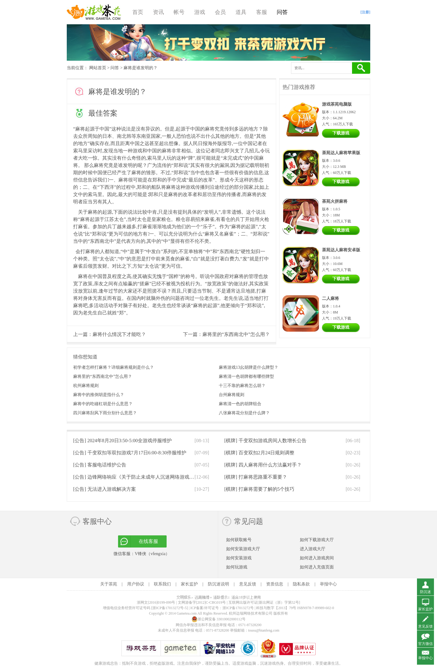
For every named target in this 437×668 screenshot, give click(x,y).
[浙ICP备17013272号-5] (169, 608)
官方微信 (425, 644)
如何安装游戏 (239, 558)
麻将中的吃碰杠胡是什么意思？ (103, 404)
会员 (220, 12)
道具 (240, 12)
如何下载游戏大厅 (317, 539)
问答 (282, 12)
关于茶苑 (108, 584)
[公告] (122, 440)
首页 (137, 12)
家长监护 (189, 584)
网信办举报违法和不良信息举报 (201, 625)
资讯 (158, 12)
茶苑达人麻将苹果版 (341, 153)
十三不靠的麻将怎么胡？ (242, 385)
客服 (261, 12)
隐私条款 (301, 584)
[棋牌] (265, 440)
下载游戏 (340, 133)
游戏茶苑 (94, 12)
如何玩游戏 (236, 567)
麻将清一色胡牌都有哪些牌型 (246, 376)
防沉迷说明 (218, 584)
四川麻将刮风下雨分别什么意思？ (105, 413)
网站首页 (97, 68)
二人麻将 (330, 298)
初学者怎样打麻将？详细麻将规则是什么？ (113, 367)
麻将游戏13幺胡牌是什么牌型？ (248, 367)
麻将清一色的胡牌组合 (240, 404)
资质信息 (274, 584)
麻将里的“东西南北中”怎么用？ (236, 334)
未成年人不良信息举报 (176, 630)
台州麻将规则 (231, 394)
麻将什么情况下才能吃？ (119, 334)
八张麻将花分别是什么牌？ (244, 413)
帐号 (179, 12)
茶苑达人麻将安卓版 (341, 250)
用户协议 (135, 584)
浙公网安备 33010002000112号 (218, 619)
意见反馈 (247, 584)
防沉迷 (425, 592)
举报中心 (328, 584)
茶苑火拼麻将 (334, 201)
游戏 (199, 12)
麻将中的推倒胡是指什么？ (98, 394)
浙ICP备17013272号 (238, 608)
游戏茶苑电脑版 (337, 104)
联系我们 (162, 584)
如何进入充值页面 (317, 567)
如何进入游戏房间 (317, 558)
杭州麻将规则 (86, 385)
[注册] (365, 12)
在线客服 (148, 541)
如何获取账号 (239, 539)
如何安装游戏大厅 (243, 549)
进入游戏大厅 (312, 549)
